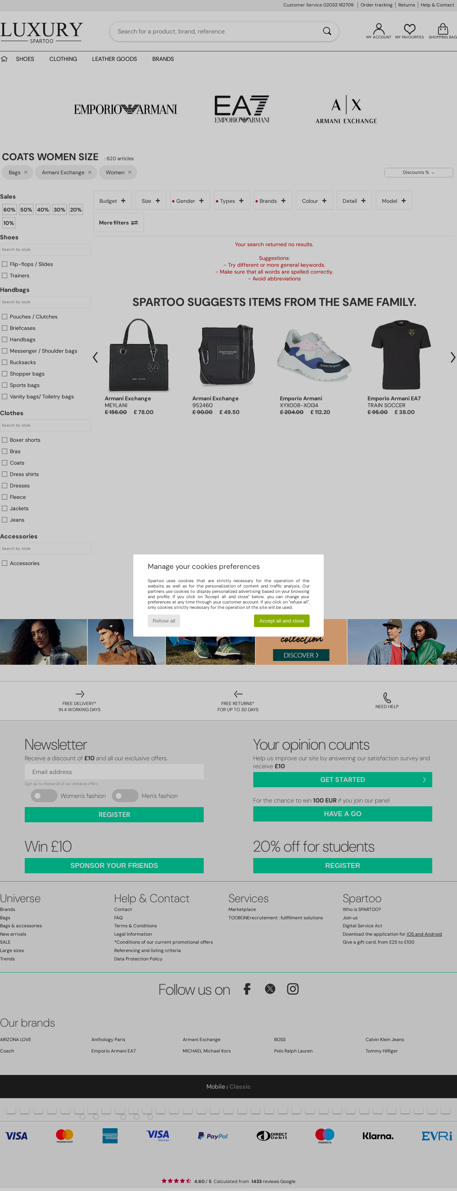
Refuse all (164, 621)
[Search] (327, 31)
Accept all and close (282, 621)
